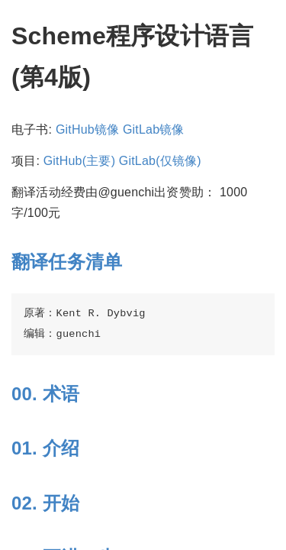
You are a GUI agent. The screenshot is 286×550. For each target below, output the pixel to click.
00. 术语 (45, 393)
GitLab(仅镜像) (160, 160)
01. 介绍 (45, 448)
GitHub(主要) (79, 160)
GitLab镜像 (154, 129)
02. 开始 (45, 503)
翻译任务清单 (66, 261)
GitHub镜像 (87, 129)
